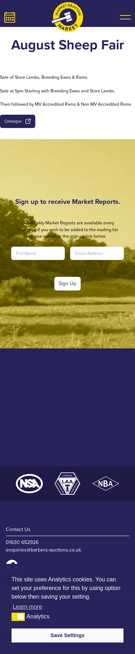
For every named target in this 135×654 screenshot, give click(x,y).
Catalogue (17, 121)
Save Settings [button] (67, 635)
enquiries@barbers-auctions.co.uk (43, 550)
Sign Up (67, 283)
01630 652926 (22, 542)
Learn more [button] (27, 607)
